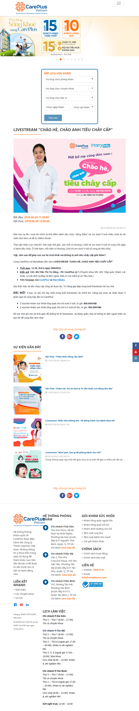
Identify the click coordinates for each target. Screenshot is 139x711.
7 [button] (78, 59)
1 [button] (57, 59)
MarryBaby (59, 280)
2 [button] (61, 59)
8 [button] (82, 59)
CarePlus (44, 280)
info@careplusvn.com (94, 577)
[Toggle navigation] (118, 3)
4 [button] (68, 59)
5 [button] (71, 59)
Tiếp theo (53, 118)
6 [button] (75, 59)
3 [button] (64, 59)
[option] (69, 36)
